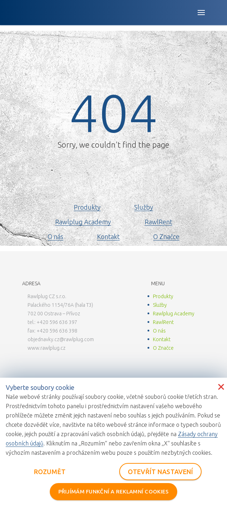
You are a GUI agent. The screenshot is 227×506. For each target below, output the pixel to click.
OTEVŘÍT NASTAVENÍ (160, 471)
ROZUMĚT (50, 471)
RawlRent (158, 221)
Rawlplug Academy (83, 221)
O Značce (166, 236)
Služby (143, 207)
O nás (55, 236)
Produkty (87, 207)
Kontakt (108, 236)
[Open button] (201, 12)
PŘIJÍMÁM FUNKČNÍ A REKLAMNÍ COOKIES (113, 491)
